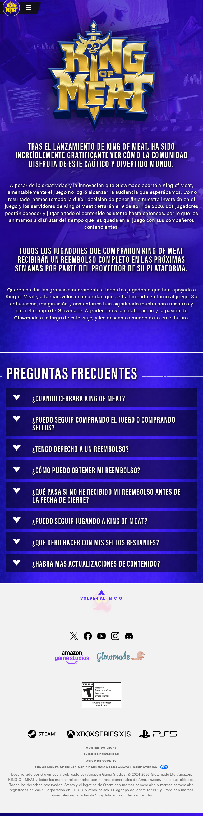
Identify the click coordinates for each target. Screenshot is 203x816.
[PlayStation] (158, 734)
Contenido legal (101, 747)
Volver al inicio (101, 595)
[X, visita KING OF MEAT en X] (74, 636)
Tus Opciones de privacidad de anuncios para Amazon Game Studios (101, 767)
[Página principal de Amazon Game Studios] (72, 657)
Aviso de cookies (101, 760)
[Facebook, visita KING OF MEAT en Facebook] (88, 636)
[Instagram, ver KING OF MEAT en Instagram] (115, 636)
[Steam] (42, 734)
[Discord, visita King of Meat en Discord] (129, 637)
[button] (17, 397)
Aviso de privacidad (101, 754)
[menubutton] (29, 8)
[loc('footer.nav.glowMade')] (120, 657)
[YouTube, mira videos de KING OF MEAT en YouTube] (101, 636)
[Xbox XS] (99, 734)
